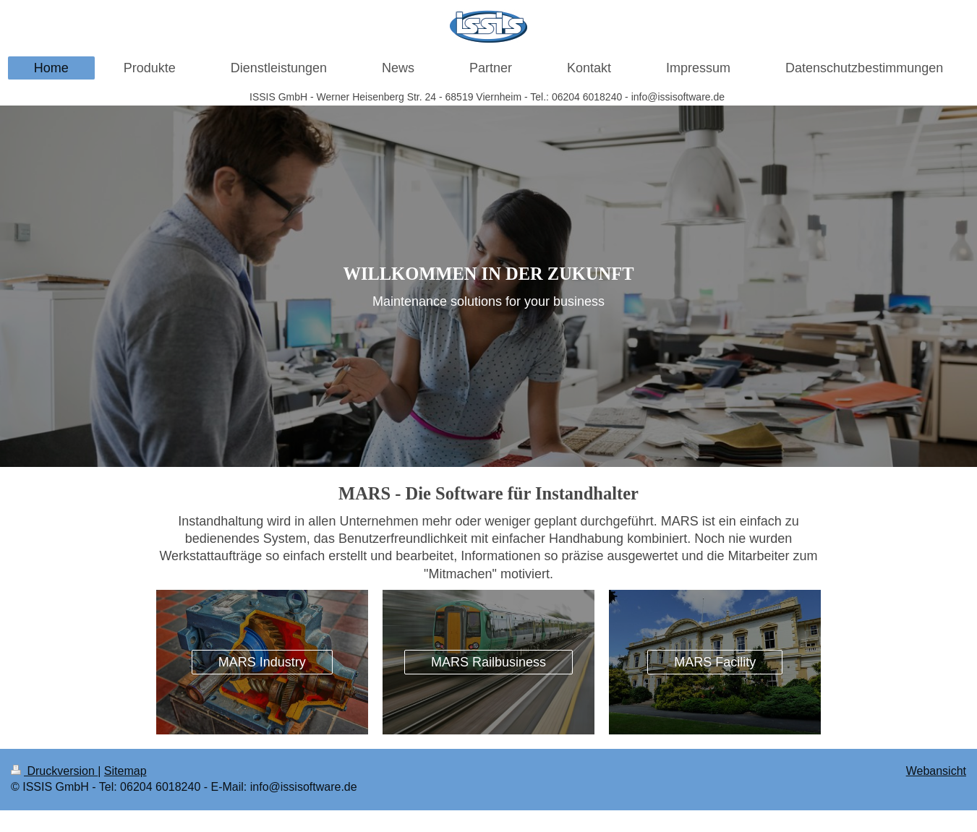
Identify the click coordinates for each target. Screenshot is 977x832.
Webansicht (936, 771)
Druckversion (54, 771)
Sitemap (125, 771)
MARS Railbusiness (488, 662)
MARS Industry (262, 662)
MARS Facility (715, 662)
